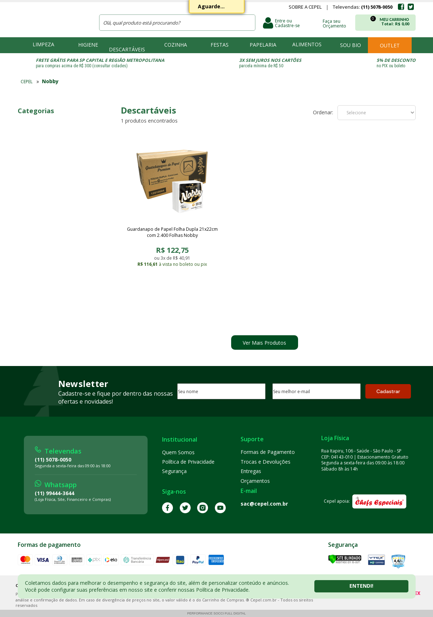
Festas (220, 44)
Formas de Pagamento (268, 451)
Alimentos (307, 44)
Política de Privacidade (188, 461)
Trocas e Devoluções (265, 461)
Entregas (251, 471)
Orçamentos (255, 480)
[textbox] (177, 22)
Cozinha (175, 44)
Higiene (88, 44)
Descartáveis (127, 49)
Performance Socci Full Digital (216, 613)
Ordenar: (323, 112)
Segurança (174, 471)
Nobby (50, 81)
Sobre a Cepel (305, 7)
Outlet (390, 45)
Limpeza (43, 44)
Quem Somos (178, 452)
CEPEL (53, 18)
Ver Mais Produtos (264, 342)
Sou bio (350, 45)
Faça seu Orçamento (334, 23)
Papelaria (263, 44)
